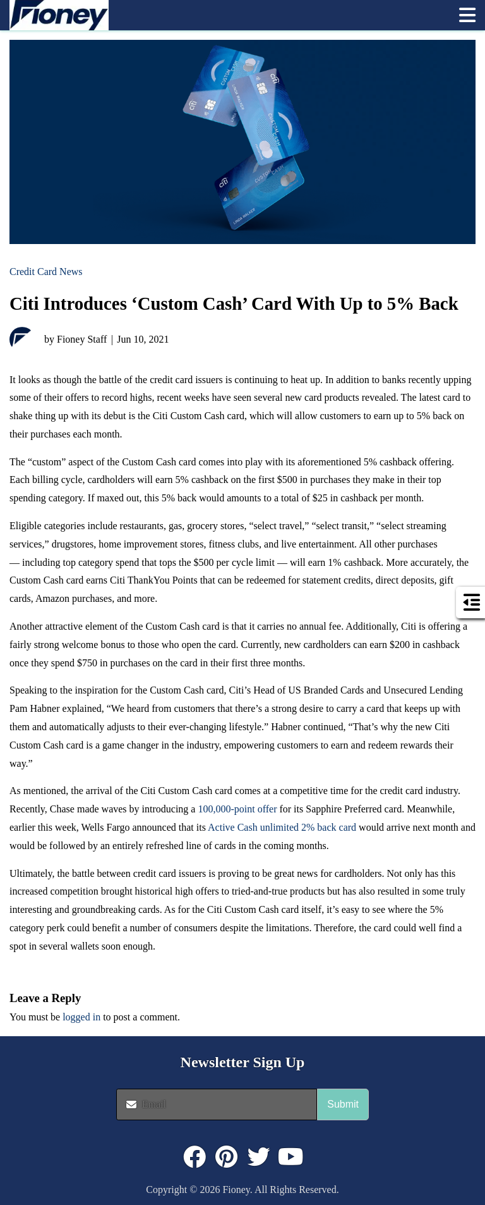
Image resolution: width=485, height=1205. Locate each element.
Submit (343, 1104)
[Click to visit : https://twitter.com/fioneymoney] (259, 1157)
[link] (227, 15)
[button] (467, 15)
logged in (81, 1017)
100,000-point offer (237, 809)
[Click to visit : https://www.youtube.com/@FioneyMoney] (291, 1157)
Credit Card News (46, 271)
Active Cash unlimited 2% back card (282, 827)
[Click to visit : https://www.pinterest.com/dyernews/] (226, 1157)
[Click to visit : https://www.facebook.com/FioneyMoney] (194, 1157)
